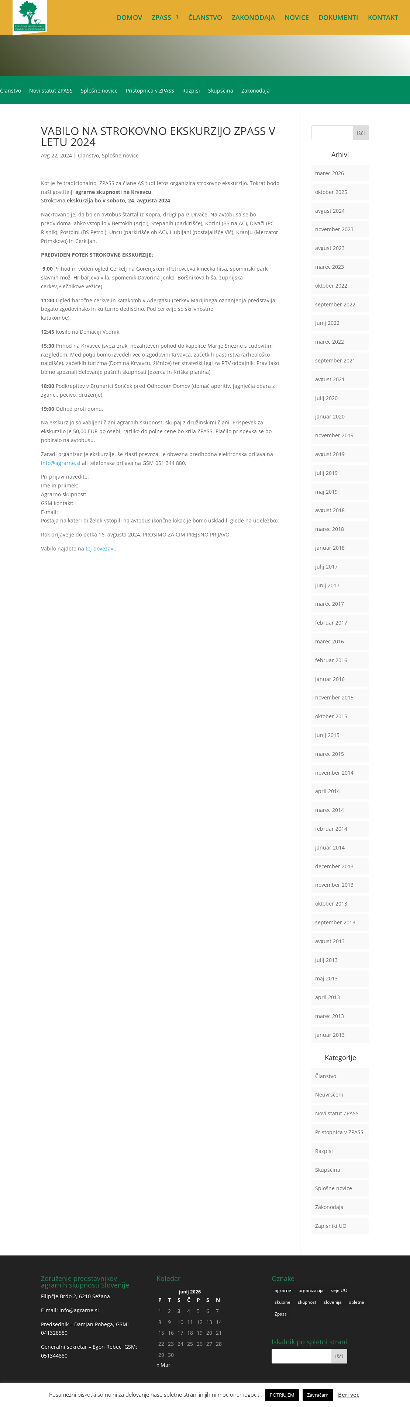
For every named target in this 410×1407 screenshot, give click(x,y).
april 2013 (327, 997)
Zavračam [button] (317, 1395)
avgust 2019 (330, 454)
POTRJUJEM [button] (282, 1395)
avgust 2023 (330, 247)
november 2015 (334, 697)
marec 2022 (329, 341)
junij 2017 (327, 585)
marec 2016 (329, 641)
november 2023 (334, 229)
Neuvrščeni (329, 1094)
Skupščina (220, 91)
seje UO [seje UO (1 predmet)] (339, 1290)
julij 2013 (326, 959)
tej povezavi (100, 548)
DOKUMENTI (338, 18)
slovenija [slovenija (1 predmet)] (333, 1302)
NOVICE (297, 18)
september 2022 (335, 304)
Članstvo (10, 91)
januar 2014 (330, 847)
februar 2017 (331, 622)
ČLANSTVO (205, 18)
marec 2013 (329, 1015)
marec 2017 (329, 603)
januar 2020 (330, 416)
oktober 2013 (331, 903)
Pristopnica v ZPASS (150, 91)
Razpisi (191, 91)
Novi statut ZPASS (51, 91)
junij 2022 (327, 322)
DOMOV (129, 18)
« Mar (163, 1364)
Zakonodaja (255, 91)
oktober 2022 (331, 285)
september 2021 (335, 360)
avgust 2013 (330, 941)
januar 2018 (330, 547)
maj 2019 (326, 491)
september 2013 (335, 922)
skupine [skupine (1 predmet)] (282, 1302)
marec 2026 (329, 173)
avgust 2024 (330, 210)
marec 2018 (329, 528)
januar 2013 (330, 1034)
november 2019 (334, 435)
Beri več (348, 1394)
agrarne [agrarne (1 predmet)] (283, 1290)
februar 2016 (331, 660)
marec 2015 (329, 753)
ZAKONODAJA (253, 18)
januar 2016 (330, 678)
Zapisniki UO (331, 1225)
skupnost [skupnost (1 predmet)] (307, 1302)
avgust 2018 (330, 510)
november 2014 (334, 772)
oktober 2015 (331, 716)
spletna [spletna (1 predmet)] (356, 1302)
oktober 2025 (331, 191)
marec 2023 (329, 266)
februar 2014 (331, 828)
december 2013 (334, 866)
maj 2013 (326, 978)
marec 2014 (329, 809)
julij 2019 (326, 472)
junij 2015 (327, 735)
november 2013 (334, 884)
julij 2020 (326, 398)
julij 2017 (326, 566)
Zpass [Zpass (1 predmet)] (281, 1314)
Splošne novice (99, 91)
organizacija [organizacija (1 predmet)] (311, 1290)
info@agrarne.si (60, 462)
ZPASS (161, 18)
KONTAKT (383, 18)
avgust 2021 (330, 379)
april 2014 (327, 791)
